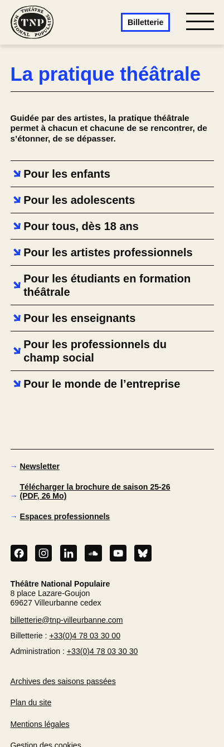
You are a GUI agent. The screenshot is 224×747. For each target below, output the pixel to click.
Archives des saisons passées (63, 681)
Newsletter (39, 466)
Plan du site (31, 702)
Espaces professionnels (65, 516)
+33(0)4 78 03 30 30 (102, 651)
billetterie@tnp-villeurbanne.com (67, 620)
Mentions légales (40, 724)
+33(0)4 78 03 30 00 (84, 635)
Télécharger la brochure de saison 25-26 (95, 491)
